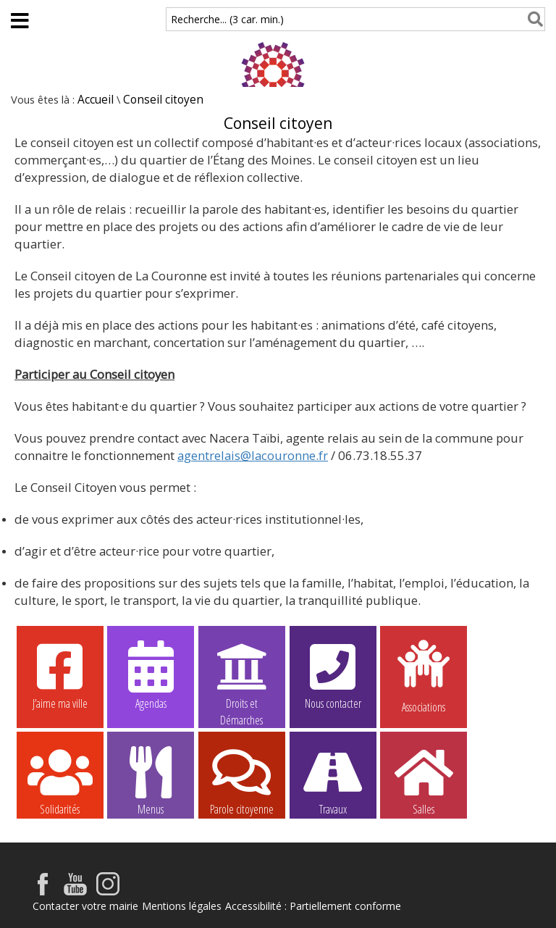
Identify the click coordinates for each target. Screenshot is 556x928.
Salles (423, 780)
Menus (150, 780)
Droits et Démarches (241, 675)
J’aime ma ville (60, 674)
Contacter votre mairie (85, 906)
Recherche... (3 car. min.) (227, 19)
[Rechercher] (532, 19)
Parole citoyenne (241, 780)
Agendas (150, 674)
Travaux (333, 780)
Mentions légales (182, 906)
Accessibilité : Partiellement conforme (313, 906)
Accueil (95, 99)
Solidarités (60, 780)
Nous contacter (333, 674)
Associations (423, 675)
